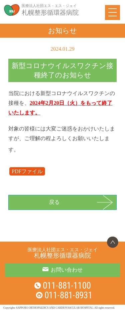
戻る (54, 202)
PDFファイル (27, 171)
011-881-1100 (67, 285)
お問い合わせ (67, 270)
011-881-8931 (68, 295)
